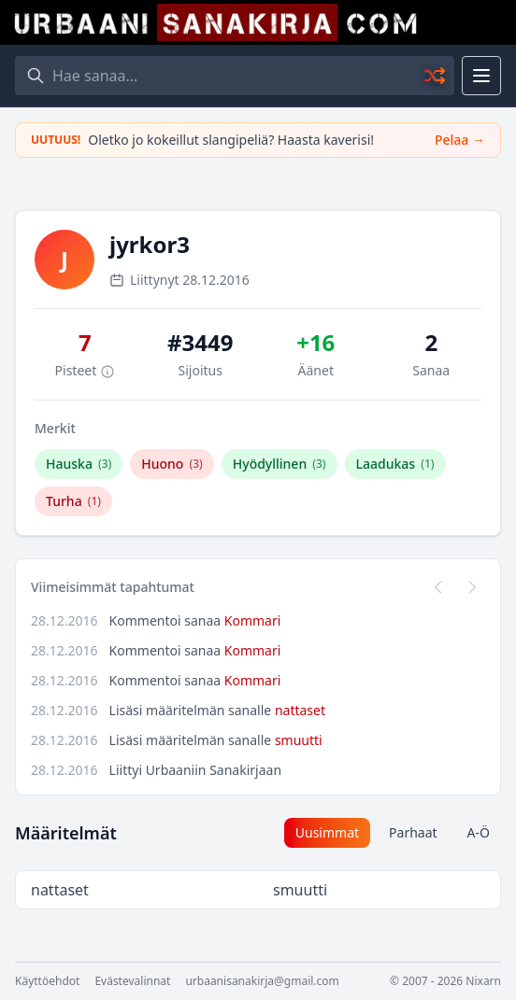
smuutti (298, 740)
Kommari (252, 620)
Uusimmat (327, 832)
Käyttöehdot (47, 981)
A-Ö (478, 832)
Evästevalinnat (132, 981)
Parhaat (413, 832)
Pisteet (85, 370)
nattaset (300, 710)
